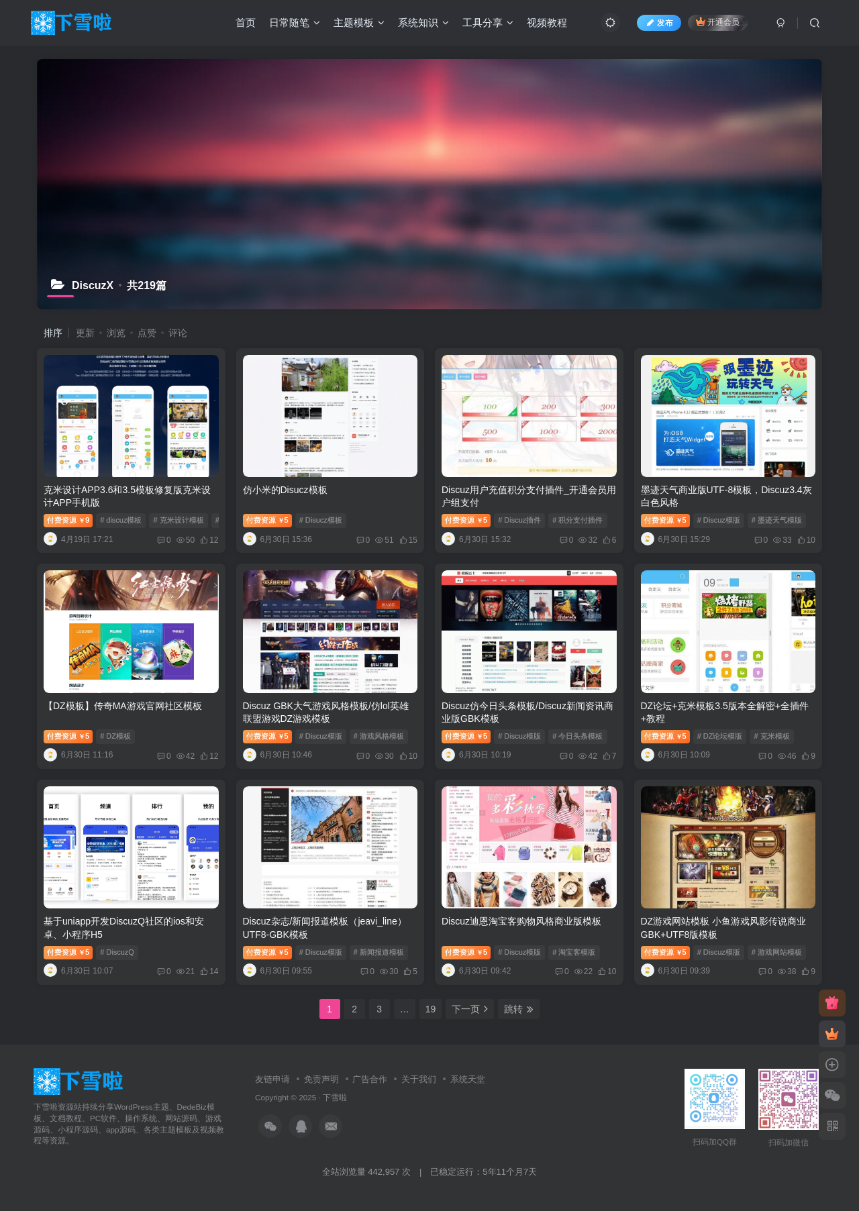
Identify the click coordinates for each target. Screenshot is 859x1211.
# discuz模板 (121, 520)
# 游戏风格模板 (379, 736)
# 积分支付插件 (577, 520)
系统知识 (423, 22)
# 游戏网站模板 (777, 952)
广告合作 (369, 1079)
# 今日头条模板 (577, 736)
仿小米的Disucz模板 (285, 489)
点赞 (147, 332)
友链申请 (272, 1079)
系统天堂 (467, 1079)
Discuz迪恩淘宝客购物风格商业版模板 (521, 921)
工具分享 (487, 22)
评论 (177, 332)
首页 (246, 22)
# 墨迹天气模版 (777, 520)
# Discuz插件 (519, 520)
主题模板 (359, 22)
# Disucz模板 (320, 520)
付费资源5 (267, 520)
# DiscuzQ (117, 952)
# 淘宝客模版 (573, 952)
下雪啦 (335, 1097)
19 (430, 1009)
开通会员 (718, 22)
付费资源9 (68, 520)
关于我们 (418, 1079)
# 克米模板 (771, 736)
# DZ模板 (115, 736)
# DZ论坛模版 (720, 736)
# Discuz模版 (718, 520)
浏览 (116, 332)
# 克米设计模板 (178, 520)
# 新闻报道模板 (379, 952)
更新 (85, 332)
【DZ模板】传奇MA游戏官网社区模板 (123, 705)
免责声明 (321, 1079)
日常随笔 (294, 22)
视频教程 (547, 22)
